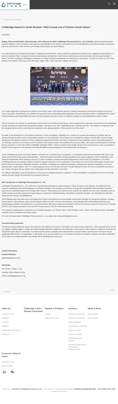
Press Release (93, 318)
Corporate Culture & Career (11, 354)
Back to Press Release (11, 20)
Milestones (5, 318)
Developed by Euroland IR (59, 391)
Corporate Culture (8, 362)
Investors (5, 326)
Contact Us (6, 334)
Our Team (5, 322)
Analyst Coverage (74, 330)
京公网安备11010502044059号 (63, 389)
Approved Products (52, 318)
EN (24, 5)
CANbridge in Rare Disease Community (33, 309)
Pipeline (48, 314)
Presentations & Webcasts (77, 326)
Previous (6, 292)
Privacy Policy (6, 389)
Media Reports (93, 314)
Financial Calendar (75, 334)
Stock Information (74, 322)
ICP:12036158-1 (48, 389)
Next (113, 290)
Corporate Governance (76, 318)
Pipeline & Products (54, 308)
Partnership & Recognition (11, 330)
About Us (6, 308)
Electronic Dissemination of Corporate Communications (77, 347)
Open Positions (7, 366)
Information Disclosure (76, 314)
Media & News (94, 308)
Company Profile (8, 314)
